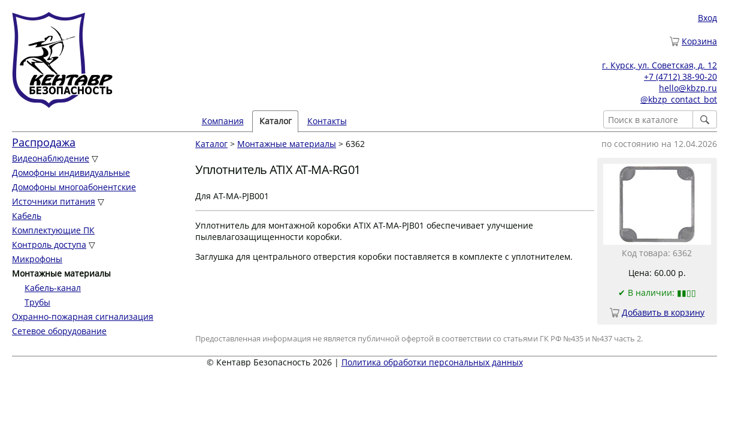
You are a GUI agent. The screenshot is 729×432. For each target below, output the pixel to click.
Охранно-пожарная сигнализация (82, 316)
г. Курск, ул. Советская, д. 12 (659, 65)
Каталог (275, 121)
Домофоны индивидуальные (71, 172)
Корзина (699, 41)
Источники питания (53, 201)
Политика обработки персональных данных (432, 362)
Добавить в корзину (663, 312)
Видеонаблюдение (50, 158)
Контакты (327, 121)
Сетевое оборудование (59, 331)
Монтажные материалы (286, 143)
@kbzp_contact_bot (678, 99)
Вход (707, 17)
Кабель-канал (53, 287)
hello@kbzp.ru (688, 88)
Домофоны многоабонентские (74, 187)
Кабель (26, 215)
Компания (223, 121)
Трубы (37, 302)
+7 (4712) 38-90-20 (680, 76)
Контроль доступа (49, 244)
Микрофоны (37, 259)
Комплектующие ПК (53, 230)
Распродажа (43, 142)
